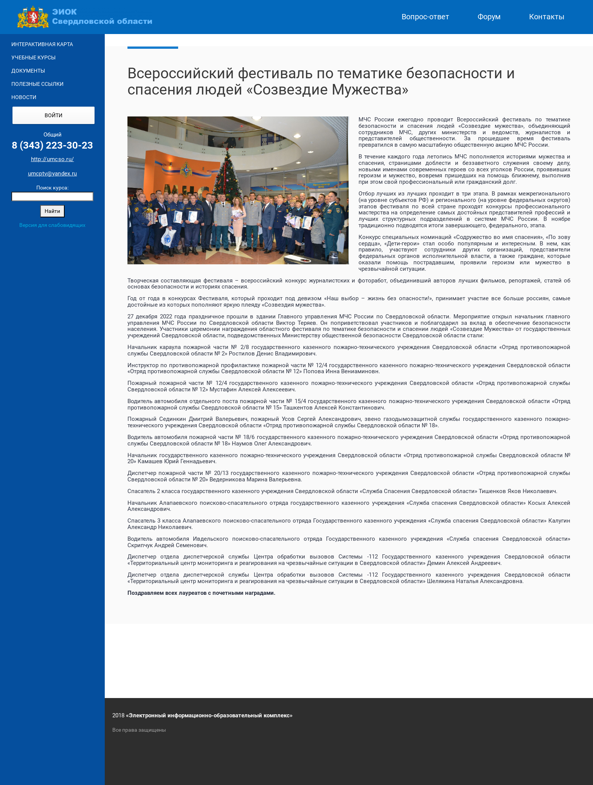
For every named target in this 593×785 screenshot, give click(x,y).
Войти (53, 115)
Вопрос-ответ (425, 16)
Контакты (547, 16)
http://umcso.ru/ (52, 159)
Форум (489, 16)
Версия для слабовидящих (52, 225)
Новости (23, 97)
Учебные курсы (33, 57)
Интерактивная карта (42, 44)
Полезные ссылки (37, 84)
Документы (28, 71)
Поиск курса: (52, 188)
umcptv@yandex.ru (52, 173)
